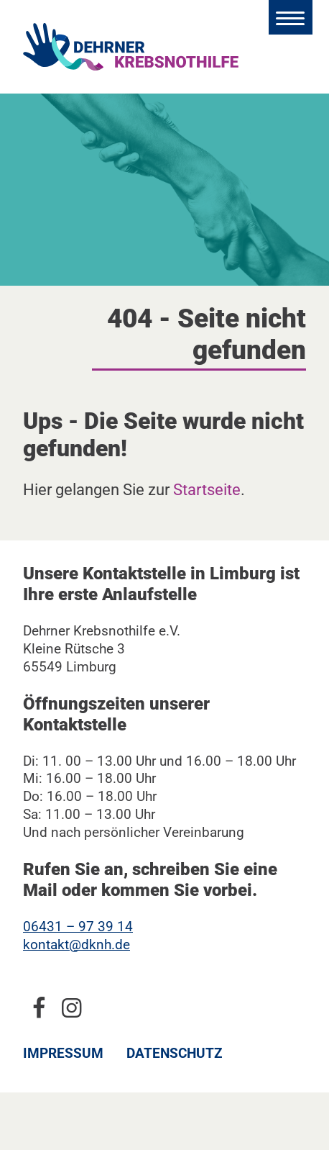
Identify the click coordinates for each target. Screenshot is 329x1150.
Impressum (63, 1053)
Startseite (207, 489)
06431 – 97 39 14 (78, 926)
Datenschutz (174, 1053)
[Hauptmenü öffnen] (290, 17)
